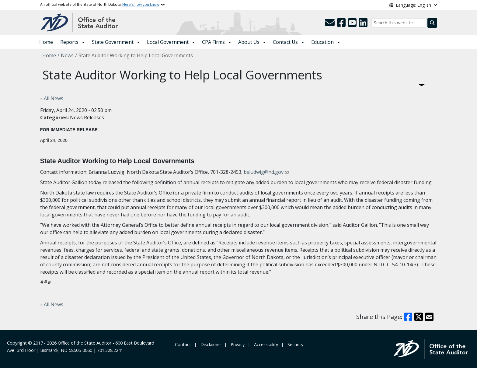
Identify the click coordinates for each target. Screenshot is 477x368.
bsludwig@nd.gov (264, 172)
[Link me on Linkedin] (363, 23)
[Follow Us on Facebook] (341, 23)
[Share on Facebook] (408, 317)
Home (46, 42)
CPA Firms (213, 42)
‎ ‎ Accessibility (265, 344)
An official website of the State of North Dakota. (99, 4)
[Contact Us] (330, 23)
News (67, 55)
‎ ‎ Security (294, 344)
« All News (51, 98)
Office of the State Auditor (84, 343)
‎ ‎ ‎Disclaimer (209, 344)
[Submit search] (432, 23)
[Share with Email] (429, 317)
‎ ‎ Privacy (236, 344)
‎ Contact (182, 344)
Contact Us (285, 42)
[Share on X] (418, 317)
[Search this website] (398, 23)
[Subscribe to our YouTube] (352, 23)
